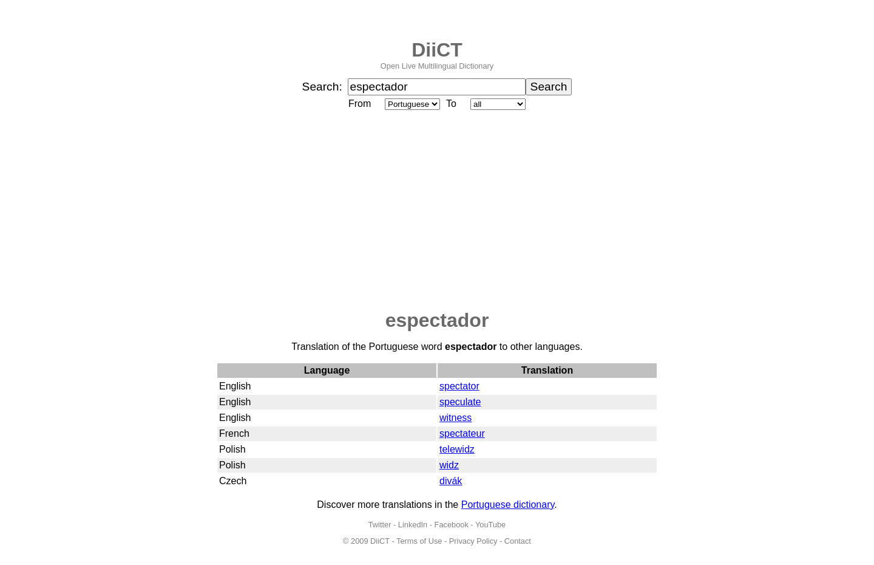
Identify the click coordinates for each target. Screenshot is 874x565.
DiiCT (437, 50)
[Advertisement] (437, 211)
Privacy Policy (473, 541)
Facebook (452, 524)
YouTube (490, 524)
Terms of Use (419, 541)
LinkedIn (412, 524)
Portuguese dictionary (508, 504)
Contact (517, 541)
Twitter (379, 524)
